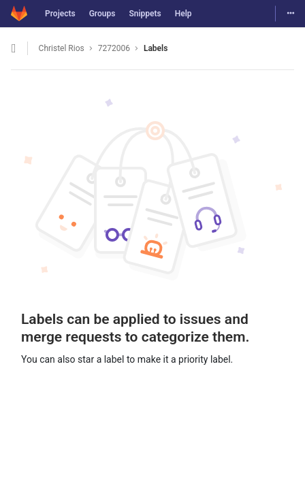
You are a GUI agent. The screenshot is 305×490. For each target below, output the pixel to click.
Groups (102, 13)
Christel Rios (61, 48)
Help (183, 13)
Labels (155, 48)
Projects (60, 13)
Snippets (145, 13)
